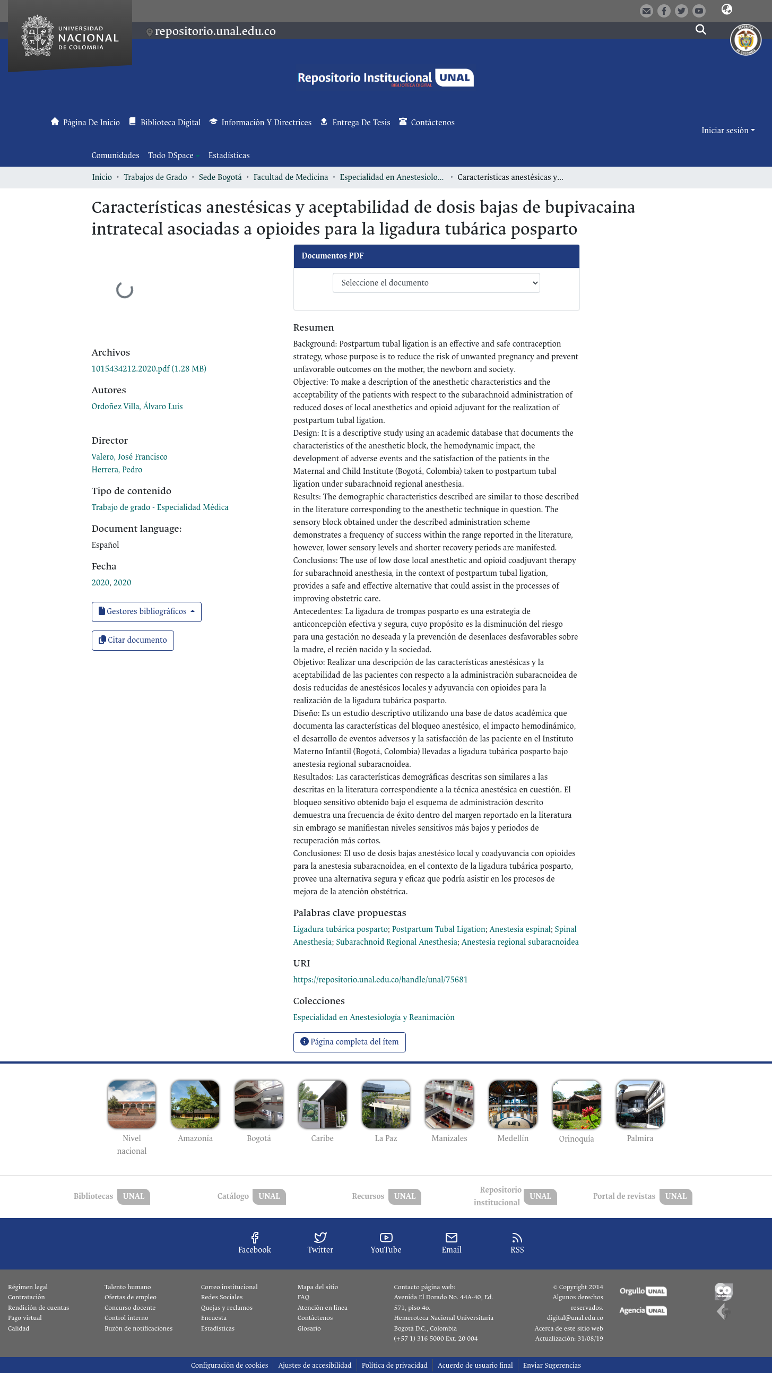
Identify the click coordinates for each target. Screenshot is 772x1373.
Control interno (127, 1318)
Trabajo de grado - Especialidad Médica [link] (160, 508)
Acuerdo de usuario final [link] (475, 1365)
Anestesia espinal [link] (520, 930)
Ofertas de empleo (131, 1297)
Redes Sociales (221, 1297)
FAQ (304, 1297)
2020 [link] (101, 583)
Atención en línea (323, 1307)
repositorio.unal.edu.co (215, 31)
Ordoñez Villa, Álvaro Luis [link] (137, 407)
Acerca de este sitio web (568, 1328)
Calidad (18, 1328)
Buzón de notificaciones (138, 1328)
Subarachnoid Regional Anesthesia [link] (396, 942)
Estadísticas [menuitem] (229, 156)
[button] (727, 10)
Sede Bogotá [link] (220, 177)
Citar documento (133, 640)
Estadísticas (218, 1328)
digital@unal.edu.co (575, 1318)
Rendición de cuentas (38, 1307)
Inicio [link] (102, 177)
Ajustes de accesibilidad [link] (314, 1365)
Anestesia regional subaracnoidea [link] (520, 942)
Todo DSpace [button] (171, 156)
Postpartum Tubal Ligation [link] (438, 930)
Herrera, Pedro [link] (117, 470)
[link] (149, 369)
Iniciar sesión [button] (725, 131)
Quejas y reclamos (227, 1307)
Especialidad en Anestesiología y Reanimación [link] (393, 177)
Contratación (26, 1297)
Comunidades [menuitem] (116, 156)
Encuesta (214, 1318)
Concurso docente (130, 1307)
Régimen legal (28, 1287)
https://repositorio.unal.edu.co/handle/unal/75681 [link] (381, 980)
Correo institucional (229, 1287)
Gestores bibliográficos (144, 612)
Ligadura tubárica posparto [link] (340, 930)
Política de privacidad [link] (395, 1365)
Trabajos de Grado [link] (155, 177)
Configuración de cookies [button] (229, 1365)
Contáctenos (315, 1318)
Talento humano (128, 1287)
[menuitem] (174, 156)
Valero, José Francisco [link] (130, 457)
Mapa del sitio (318, 1287)
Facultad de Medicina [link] (291, 177)
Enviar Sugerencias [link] (552, 1365)
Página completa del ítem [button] (349, 1042)
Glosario (309, 1328)
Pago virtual (25, 1318)
